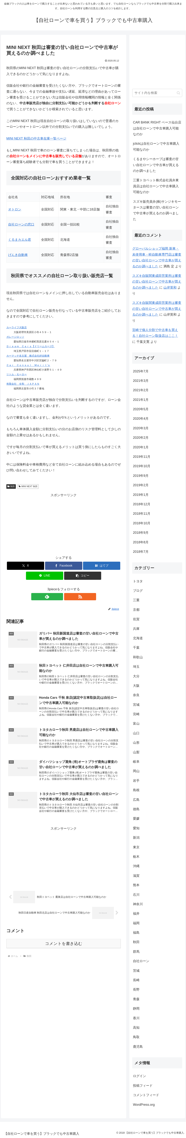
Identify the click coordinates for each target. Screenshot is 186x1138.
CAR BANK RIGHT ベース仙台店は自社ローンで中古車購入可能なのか (157, 128)
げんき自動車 (18, 255)
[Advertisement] (63, 523)
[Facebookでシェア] (63, 566)
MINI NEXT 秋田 (28, 486)
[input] (157, 93)
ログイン (139, 1076)
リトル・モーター (16, 374)
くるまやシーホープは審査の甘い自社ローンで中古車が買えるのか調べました (156, 165)
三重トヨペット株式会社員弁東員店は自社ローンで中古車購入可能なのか (156, 186)
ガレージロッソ (15, 336)
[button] (82, 576)
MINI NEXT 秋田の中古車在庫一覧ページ (36, 138)
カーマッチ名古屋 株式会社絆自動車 (28, 355)
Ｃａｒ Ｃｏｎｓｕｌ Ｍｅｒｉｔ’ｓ (28, 365)
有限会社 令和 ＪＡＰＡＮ (22, 383)
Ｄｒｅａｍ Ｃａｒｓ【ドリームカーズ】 (30, 346)
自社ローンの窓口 (21, 224)
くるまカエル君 (19, 239)
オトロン (14, 209)
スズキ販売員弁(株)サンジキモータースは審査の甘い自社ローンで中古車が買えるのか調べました (157, 210)
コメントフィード (146, 1095)
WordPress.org (144, 1104)
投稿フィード (143, 1085)
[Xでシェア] (25, 566)
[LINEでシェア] (44, 576)
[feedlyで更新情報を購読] (59, 596)
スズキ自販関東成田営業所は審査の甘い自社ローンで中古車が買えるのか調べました (156, 281)
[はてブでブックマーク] (101, 566)
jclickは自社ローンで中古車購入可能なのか (156, 146)
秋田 (11, 486)
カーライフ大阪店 (16, 327)
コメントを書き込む (63, 948)
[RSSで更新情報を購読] (67, 596)
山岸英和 (170, 287)
